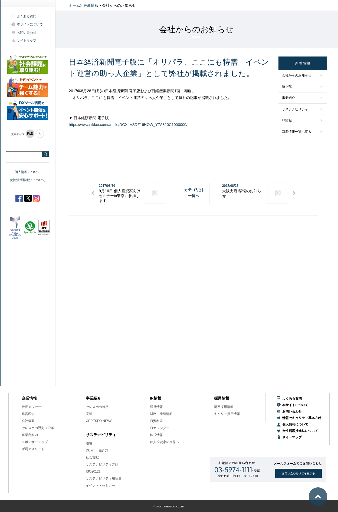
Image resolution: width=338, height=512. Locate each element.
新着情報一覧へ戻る (296, 132)
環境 (89, 443)
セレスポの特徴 (97, 407)
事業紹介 (288, 98)
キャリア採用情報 (227, 414)
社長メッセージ (33, 407)
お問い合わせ (26, 32)
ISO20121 (93, 471)
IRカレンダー (159, 428)
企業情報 (29, 398)
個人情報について (28, 172)
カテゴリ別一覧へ (193, 193)
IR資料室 (156, 421)
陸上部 (287, 87)
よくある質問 (26, 16)
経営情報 (156, 407)
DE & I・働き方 (97, 450)
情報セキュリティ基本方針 (301, 418)
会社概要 (28, 421)
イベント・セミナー (100, 485)
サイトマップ (26, 40)
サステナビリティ (295, 109)
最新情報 (91, 5)
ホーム (74, 5)
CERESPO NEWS (99, 421)
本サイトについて (30, 24)
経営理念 (28, 414)
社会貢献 (92, 457)
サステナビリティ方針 (102, 464)
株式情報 (156, 435)
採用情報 (221, 398)
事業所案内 (30, 435)
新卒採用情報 (224, 407)
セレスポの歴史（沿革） (39, 428)
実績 (89, 414)
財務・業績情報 (161, 414)
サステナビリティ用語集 (104, 478)
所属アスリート (33, 449)
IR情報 (287, 120)
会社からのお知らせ (296, 75)
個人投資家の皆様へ (164, 442)
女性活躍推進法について (27, 180)
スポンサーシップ (35, 442)
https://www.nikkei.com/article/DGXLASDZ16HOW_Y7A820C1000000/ (128, 124)
